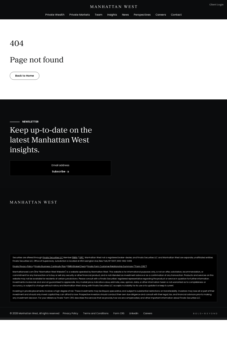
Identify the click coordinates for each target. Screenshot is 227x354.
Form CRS (118, 315)
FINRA (74, 259)
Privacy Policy (70, 315)
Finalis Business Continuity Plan (50, 268)
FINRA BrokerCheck (76, 268)
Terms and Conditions (96, 315)
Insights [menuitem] (112, 15)
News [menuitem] (125, 15)
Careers (147, 315)
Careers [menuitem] (161, 15)
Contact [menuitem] (176, 15)
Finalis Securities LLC (53, 259)
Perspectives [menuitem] (142, 15)
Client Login (216, 5)
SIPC (81, 259)
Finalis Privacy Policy (23, 268)
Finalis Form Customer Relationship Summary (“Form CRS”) (117, 268)
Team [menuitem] (98, 15)
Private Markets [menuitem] (79, 15)
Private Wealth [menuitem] (54, 15)
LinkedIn (133, 315)
